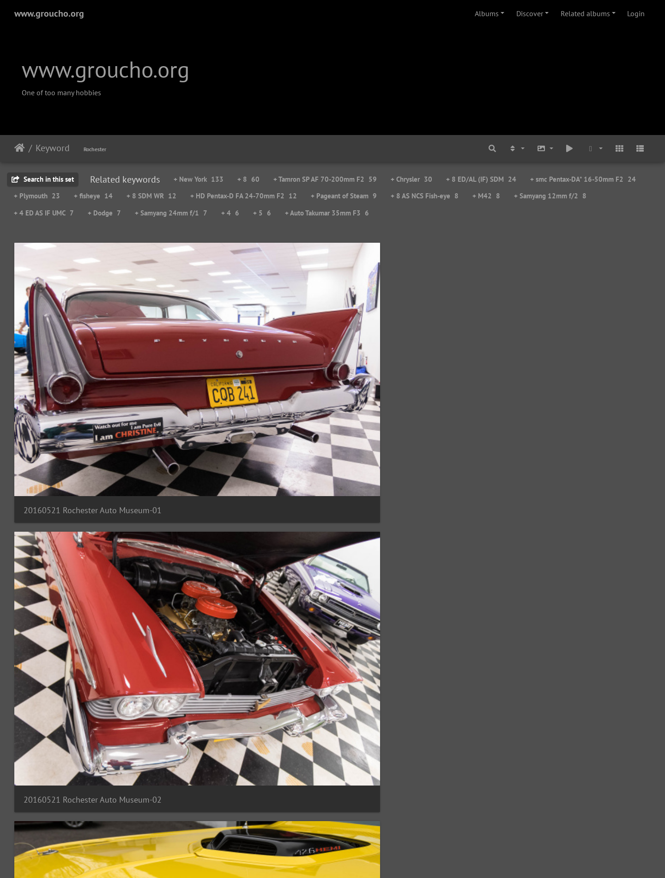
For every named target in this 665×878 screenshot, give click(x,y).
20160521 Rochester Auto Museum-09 (89, 637)
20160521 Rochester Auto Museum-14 (251, 776)
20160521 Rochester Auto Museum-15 (414, 776)
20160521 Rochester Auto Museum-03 (414, 360)
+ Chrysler (411, 179)
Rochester (95, 149)
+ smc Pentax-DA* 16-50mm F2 (583, 179)
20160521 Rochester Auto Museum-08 (576, 498)
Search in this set (43, 179)
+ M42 (486, 195)
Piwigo (352, 858)
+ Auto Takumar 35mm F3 (327, 213)
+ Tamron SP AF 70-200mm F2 (325, 179)
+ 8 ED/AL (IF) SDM (481, 179)
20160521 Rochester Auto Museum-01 (89, 360)
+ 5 (262, 213)
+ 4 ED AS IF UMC (44, 213)
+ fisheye (93, 195)
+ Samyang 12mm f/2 (550, 195)
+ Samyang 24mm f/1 (171, 213)
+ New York (199, 179)
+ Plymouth (37, 195)
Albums (487, 13)
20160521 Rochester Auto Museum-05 (89, 498)
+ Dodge (104, 213)
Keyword (53, 148)
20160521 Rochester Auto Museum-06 (251, 498)
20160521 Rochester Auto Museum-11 (414, 637)
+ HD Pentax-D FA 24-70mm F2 (243, 195)
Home (19, 148)
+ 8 (248, 179)
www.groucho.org (49, 13)
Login (636, 13)
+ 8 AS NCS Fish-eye (425, 195)
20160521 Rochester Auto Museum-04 (576, 360)
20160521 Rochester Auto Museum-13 (89, 776)
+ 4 (230, 213)
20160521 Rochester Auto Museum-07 (414, 498)
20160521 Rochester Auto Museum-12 (576, 637)
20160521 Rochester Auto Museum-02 (251, 360)
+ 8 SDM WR (151, 195)
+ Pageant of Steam (344, 195)
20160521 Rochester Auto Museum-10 (251, 637)
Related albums (585, 13)
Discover (529, 13)
